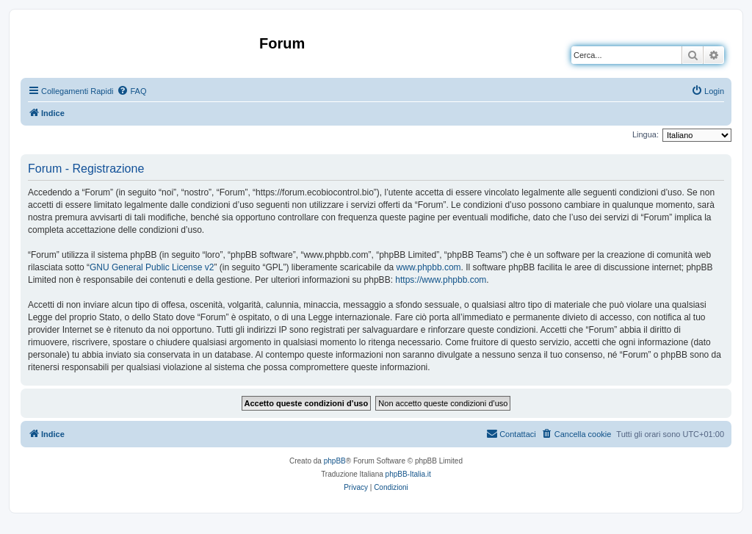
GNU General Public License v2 (152, 267)
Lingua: (645, 134)
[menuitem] (131, 91)
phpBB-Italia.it (408, 474)
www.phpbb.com (429, 267)
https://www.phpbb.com (440, 280)
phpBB (335, 461)
